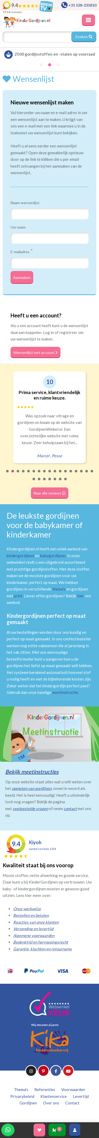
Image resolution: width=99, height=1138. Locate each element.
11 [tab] (60, 474)
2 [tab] (13, 474)
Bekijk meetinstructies (32, 771)
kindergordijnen (20, 555)
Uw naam (18, 227)
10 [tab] (55, 474)
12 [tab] (65, 474)
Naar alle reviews (50, 493)
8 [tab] (44, 474)
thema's (58, 589)
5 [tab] (28, 474)
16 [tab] (86, 474)
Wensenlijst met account (35, 352)
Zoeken (83, 36)
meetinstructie (65, 692)
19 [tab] (39, 482)
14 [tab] (76, 474)
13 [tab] (71, 474)
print (18, 595)
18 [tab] (34, 482)
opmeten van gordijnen (31, 788)
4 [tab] (23, 474)
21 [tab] (49, 482)
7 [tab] (39, 474)
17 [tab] (92, 474)
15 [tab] (81, 474)
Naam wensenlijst (25, 202)
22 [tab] (55, 482)
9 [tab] (49, 474)
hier (80, 595)
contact (70, 808)
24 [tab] (65, 482)
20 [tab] (44, 482)
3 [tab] (18, 474)
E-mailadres (21, 251)
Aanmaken (22, 277)
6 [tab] (34, 474)
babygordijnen (52, 555)
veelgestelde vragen (30, 808)
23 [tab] (60, 482)
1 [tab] (7, 474)
